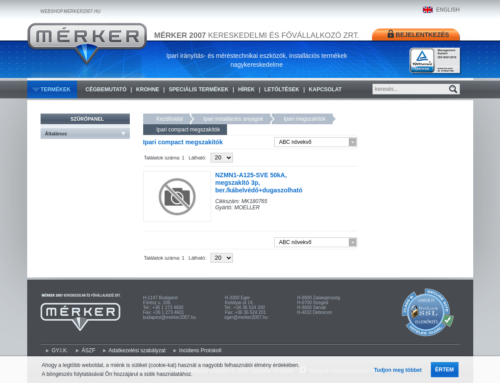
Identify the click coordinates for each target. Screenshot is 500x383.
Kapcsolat (325, 89)
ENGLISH (448, 10)
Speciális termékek (198, 89)
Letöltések (281, 89)
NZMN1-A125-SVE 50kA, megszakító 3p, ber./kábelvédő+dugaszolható (259, 182)
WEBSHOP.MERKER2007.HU (71, 11)
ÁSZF (88, 350)
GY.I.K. (60, 350)
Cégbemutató (106, 89)
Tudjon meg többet (397, 370)
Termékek (55, 89)
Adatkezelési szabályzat (136, 350)
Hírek (246, 89)
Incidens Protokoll (200, 350)
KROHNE (147, 89)
